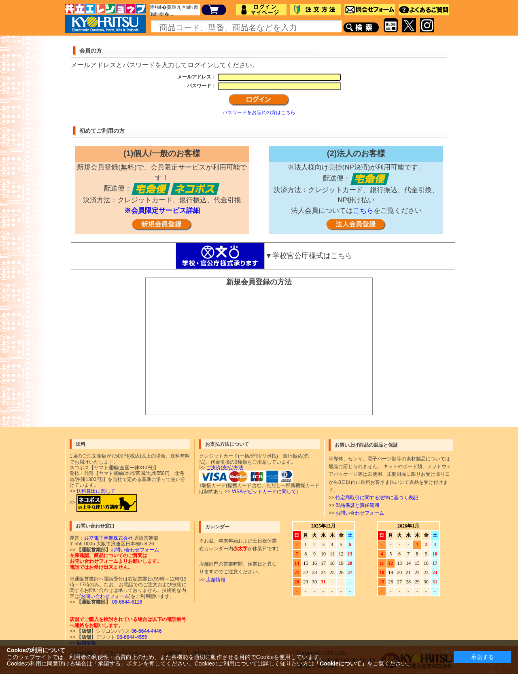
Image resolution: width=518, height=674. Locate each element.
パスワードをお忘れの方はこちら (259, 112)
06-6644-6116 (126, 602)
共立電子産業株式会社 (108, 538)
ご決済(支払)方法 (224, 468)
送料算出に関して (95, 491)
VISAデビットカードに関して (264, 491)
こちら (363, 210)
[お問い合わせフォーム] (105, 596)
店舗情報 (215, 580)
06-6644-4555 (131, 637)
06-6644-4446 (145, 631)
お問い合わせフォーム (359, 513)
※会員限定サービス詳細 (162, 210)
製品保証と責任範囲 (357, 505)
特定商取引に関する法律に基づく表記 (376, 497)
